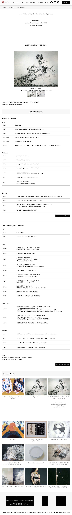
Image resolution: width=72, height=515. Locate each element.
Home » (4, 7)
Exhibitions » (12, 7)
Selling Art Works (43, 2)
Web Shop (65, 2)
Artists (22, 2)
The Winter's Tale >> (61, 497)
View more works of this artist (62, 215)
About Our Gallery (31, 2)
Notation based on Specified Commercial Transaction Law (30, 512)
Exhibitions (15, 2)
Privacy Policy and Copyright (9, 512)
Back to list (44, 497)
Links (46, 512)
